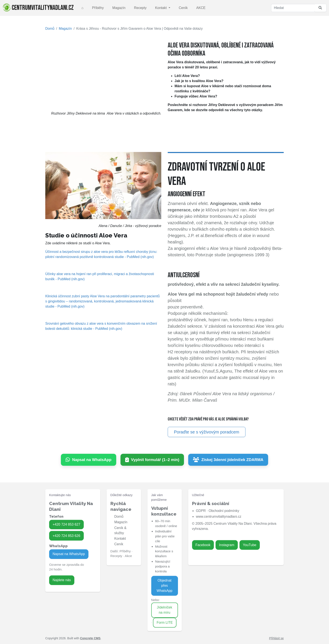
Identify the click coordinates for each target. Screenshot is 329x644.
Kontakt (161, 8)
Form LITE (165, 622)
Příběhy (98, 8)
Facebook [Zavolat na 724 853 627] (202, 545)
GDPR (201, 511)
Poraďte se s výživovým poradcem (206, 432)
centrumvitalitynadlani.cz (38, 7)
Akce (128, 556)
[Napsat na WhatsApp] (88, 460)
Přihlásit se (276, 638)
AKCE (201, 8)
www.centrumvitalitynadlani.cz (218, 516)
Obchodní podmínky (224, 511)
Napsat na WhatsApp (69, 554)
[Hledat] (292, 8)
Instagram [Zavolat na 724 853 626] (226, 545)
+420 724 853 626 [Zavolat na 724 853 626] (66, 536)
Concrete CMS (90, 638)
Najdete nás (62, 580)
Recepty (140, 8)
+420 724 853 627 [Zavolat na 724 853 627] (66, 524)
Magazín (118, 8)
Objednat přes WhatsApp (164, 585)
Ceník (183, 8)
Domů (49, 28)
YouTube (249, 545)
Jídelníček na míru (164, 610)
